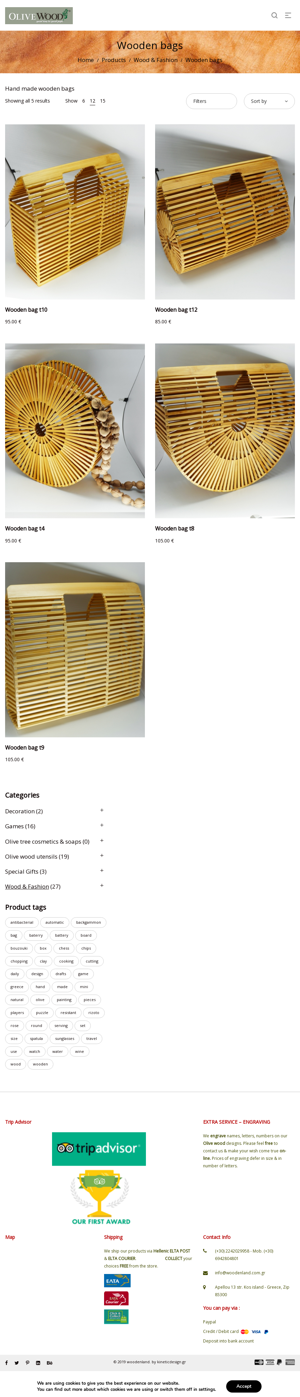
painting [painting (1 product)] (64, 999)
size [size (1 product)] (14, 1038)
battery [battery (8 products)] (61, 935)
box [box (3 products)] (43, 948)
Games (14, 826)
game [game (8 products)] (83, 973)
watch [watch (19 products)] (34, 1051)
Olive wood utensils (31, 856)
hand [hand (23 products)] (40, 986)
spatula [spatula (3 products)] (36, 1038)
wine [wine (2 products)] (79, 1051)
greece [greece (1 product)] (17, 986)
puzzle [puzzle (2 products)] (42, 1012)
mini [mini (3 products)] (84, 986)
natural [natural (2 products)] (17, 999)
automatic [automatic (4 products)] (55, 922)
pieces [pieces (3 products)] (90, 999)
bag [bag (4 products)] (14, 935)
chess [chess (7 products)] (64, 948)
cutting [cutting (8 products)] (92, 961)
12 (92, 100)
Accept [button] (243, 1386)
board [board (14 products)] (86, 935)
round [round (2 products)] (36, 1025)
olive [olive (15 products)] (40, 999)
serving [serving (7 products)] (61, 1025)
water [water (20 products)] (57, 1051)
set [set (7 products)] (82, 1025)
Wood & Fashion (156, 60)
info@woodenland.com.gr (240, 1273)
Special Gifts (21, 871)
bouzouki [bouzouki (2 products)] (19, 948)
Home (86, 60)
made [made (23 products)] (62, 986)
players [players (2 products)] (17, 1012)
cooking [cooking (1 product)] (66, 961)
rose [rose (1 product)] (15, 1025)
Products (114, 60)
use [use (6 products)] (14, 1051)
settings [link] (207, 1389)
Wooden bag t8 (174, 528)
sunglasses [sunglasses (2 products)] (64, 1038)
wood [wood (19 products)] (16, 1063)
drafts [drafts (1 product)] (60, 973)
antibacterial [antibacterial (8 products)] (22, 922)
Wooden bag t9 (24, 747)
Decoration (20, 811)
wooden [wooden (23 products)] (40, 1063)
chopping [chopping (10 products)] (19, 961)
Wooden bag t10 (26, 309)
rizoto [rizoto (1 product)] (93, 1012)
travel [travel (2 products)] (91, 1038)
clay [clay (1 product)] (43, 961)
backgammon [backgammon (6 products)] (88, 922)
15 (102, 100)
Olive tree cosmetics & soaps (43, 841)
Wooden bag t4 (24, 528)
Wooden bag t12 (176, 309)
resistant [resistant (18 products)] (68, 1012)
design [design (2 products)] (37, 973)
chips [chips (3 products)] (86, 948)
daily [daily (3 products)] (15, 973)
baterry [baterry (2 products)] (36, 935)
